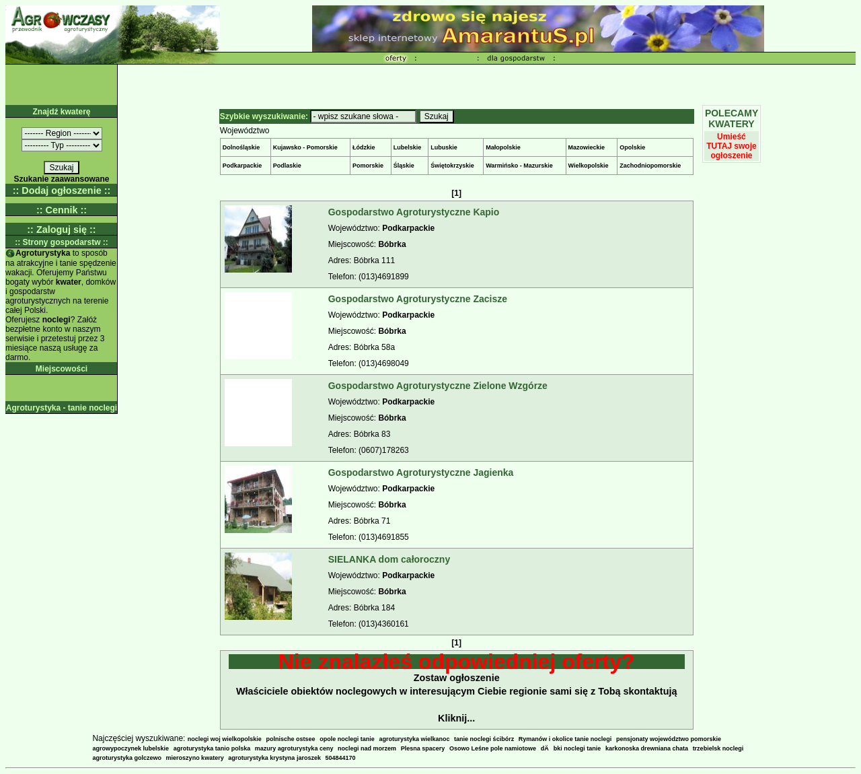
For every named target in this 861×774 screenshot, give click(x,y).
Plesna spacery (423, 748)
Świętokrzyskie (452, 165)
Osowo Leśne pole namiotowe (492, 748)
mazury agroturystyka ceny (294, 748)
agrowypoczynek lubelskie (130, 748)
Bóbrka (392, 244)
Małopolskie (503, 147)
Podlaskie (287, 165)
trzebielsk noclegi (718, 748)
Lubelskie (408, 147)
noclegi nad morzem (367, 748)
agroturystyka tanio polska (212, 748)
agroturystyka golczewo (126, 757)
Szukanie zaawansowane (61, 179)
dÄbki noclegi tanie (571, 748)
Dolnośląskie (241, 147)
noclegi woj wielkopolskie (225, 739)
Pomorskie (367, 165)
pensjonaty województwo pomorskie (668, 739)
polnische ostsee (290, 739)
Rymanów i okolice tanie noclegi (565, 739)
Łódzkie (363, 147)
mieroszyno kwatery (195, 757)
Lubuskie (443, 147)
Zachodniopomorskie (650, 165)
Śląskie (404, 165)
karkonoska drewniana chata (646, 748)
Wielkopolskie (588, 165)
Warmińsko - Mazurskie (519, 165)
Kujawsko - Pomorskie (305, 147)
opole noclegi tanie (347, 739)
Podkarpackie (242, 165)
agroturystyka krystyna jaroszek (274, 757)
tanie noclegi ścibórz (484, 739)
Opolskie (632, 147)
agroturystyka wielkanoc (414, 739)
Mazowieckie (586, 147)
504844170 (341, 757)
